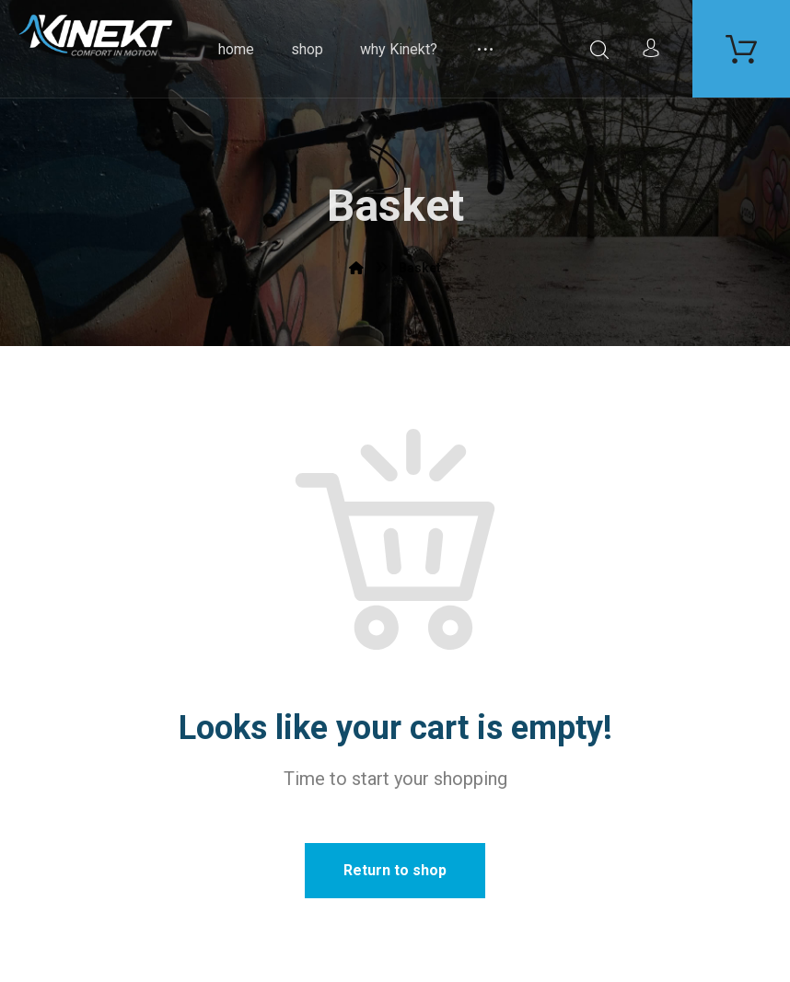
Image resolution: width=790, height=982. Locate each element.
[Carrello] (741, 47)
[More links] (485, 49)
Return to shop (395, 870)
